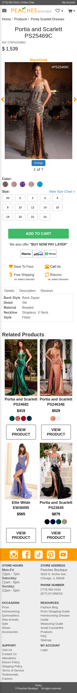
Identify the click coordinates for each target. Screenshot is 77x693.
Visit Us (7, 650)
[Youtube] (63, 555)
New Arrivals (10, 619)
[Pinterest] (51, 555)
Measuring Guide (52, 623)
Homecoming (11, 611)
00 (7, 198)
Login (44, 650)
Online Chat (27, 2)
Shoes (6, 627)
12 (32, 207)
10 (20, 207)
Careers (7, 678)
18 (7, 216)
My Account (68, 2)
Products (20, 19)
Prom (5, 607)
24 (45, 216)
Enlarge (38, 163)
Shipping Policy (12, 666)
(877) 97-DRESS (52, 593)
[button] (4, 10)
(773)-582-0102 (10, 2)
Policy (38, 685)
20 (20, 216)
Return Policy (11, 662)
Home (6, 19)
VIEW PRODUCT (21, 432)
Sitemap (46, 640)
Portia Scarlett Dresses (47, 19)
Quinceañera (10, 615)
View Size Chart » (62, 191)
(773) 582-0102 (51, 589)
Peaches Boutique (28, 688)
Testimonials (10, 674)
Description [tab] (27, 290)
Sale (5, 623)
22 (32, 216)
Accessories (10, 632)
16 (57, 207)
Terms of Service (13, 670)
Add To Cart (38, 234)
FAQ (44, 636)
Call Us (55, 266)
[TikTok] (38, 555)
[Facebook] (26, 555)
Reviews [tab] (47, 290)
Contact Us (9, 654)
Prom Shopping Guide (55, 611)
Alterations (9, 658)
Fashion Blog (49, 607)
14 (45, 207)
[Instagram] (14, 555)
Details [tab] (9, 290)
